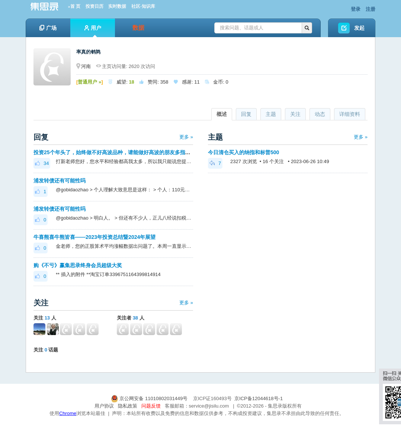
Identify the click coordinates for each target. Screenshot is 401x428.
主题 (271, 114)
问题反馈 (151, 406)
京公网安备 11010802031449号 (150, 398)
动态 (320, 114)
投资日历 (94, 6)
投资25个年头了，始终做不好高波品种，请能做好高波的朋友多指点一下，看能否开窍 (132, 152)
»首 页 (74, 6)
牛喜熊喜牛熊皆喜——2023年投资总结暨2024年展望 (94, 237)
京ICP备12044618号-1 (258, 398)
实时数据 (117, 6)
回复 (246, 114)
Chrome (67, 413)
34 (42, 163)
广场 (48, 28)
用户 (92, 31)
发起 (359, 28)
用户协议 (104, 406)
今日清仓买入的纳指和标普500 (243, 152)
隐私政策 (127, 406)
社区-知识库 (143, 6)
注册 (370, 9)
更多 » (186, 137)
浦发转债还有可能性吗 (59, 181)
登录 (355, 9)
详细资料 (349, 114)
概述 (221, 114)
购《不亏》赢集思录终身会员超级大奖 (77, 265)
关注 (295, 114)
